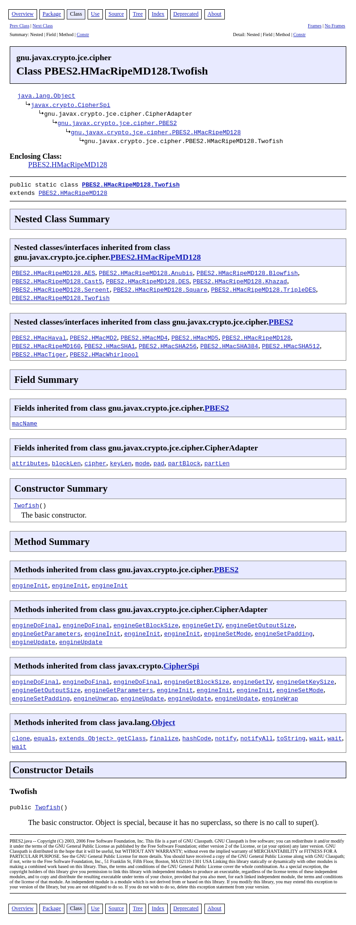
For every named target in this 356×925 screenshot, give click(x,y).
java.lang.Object (47, 95)
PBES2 (280, 320)
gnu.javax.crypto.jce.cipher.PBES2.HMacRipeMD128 (156, 132)
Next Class (42, 25)
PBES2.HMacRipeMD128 (67, 165)
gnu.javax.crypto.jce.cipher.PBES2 (117, 123)
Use (95, 14)
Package (52, 14)
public (22, 806)
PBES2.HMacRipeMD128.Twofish (131, 184)
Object (163, 720)
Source (116, 14)
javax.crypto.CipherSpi (70, 104)
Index (158, 14)
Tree (138, 14)
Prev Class (20, 25)
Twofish (26, 503)
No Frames (335, 25)
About (215, 14)
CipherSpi (181, 664)
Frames (314, 25)
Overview (22, 14)
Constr (82, 34)
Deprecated (186, 14)
